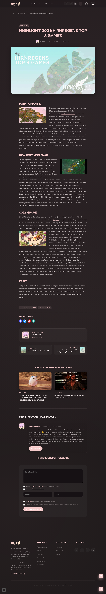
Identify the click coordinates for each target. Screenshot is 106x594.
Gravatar (29, 501)
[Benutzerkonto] (87, 4)
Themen (48, 4)
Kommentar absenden (33, 509)
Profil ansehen (37, 337)
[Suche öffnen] (80, 4)
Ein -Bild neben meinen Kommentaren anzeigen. (41, 501)
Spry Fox (56, 220)
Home (12, 13)
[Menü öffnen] (93, 3)
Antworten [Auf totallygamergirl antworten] (35, 448)
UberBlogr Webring (18, 574)
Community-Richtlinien (38, 489)
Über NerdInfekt (42, 547)
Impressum (59, 547)
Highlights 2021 (45, 307)
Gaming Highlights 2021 (28, 307)
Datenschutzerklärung (38, 486)
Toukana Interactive (68, 114)
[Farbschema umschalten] (101, 589)
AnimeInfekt (40, 558)
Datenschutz (59, 551)
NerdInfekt (34, 4)
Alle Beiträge (41, 551)
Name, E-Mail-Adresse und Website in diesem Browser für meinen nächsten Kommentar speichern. (52, 505)
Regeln (58, 554)
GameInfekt (21, 13)
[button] (20, 321)
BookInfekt (40, 565)
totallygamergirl (34, 426)
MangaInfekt (41, 561)
